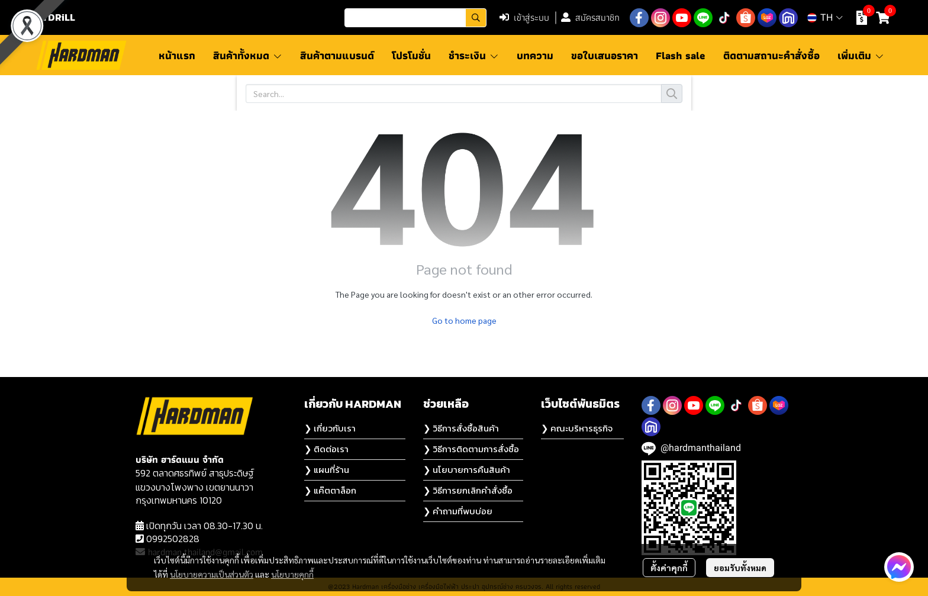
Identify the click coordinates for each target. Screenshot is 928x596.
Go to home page (464, 320)
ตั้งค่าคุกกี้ (669, 567)
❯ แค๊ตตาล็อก (330, 490)
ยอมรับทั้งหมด (740, 567)
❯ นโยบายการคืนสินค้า (466, 469)
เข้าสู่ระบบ (524, 17)
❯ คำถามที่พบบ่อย (457, 511)
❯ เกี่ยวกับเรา (330, 428)
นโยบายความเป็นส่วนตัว (211, 574)
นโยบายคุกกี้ (292, 574)
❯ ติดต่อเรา (326, 449)
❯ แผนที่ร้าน (326, 469)
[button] (415, 17)
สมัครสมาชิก (590, 17)
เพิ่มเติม (860, 55)
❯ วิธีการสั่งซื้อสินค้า (461, 428)
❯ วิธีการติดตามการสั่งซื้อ (471, 449)
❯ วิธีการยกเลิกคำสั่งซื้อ (468, 490)
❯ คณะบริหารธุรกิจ (577, 428)
